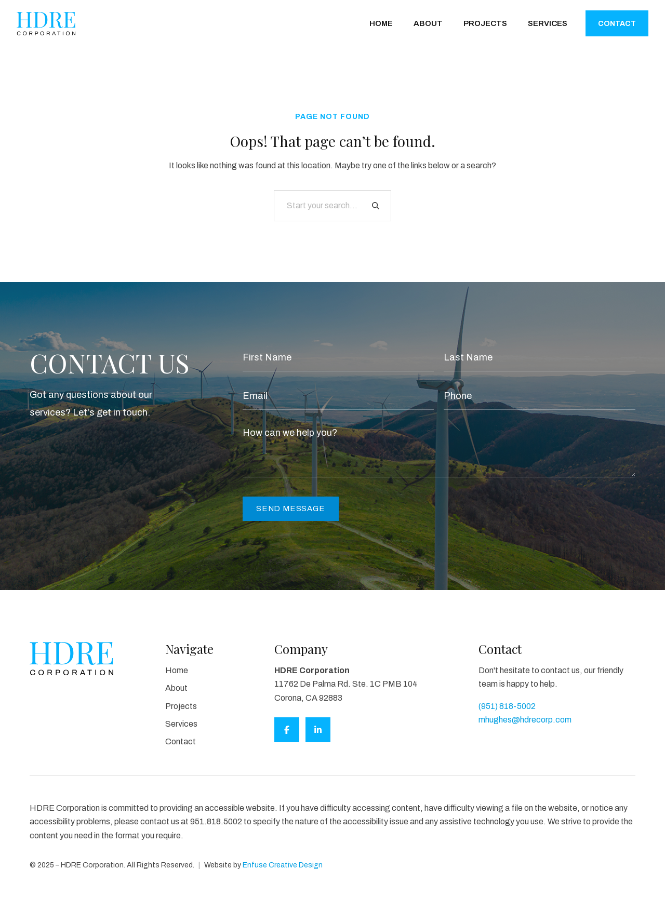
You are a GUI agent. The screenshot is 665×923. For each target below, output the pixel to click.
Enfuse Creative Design (283, 865)
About (428, 23)
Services (547, 23)
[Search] (376, 206)
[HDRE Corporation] (46, 23)
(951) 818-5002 (507, 706)
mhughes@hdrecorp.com (524, 719)
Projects (485, 23)
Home (381, 23)
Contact (617, 24)
